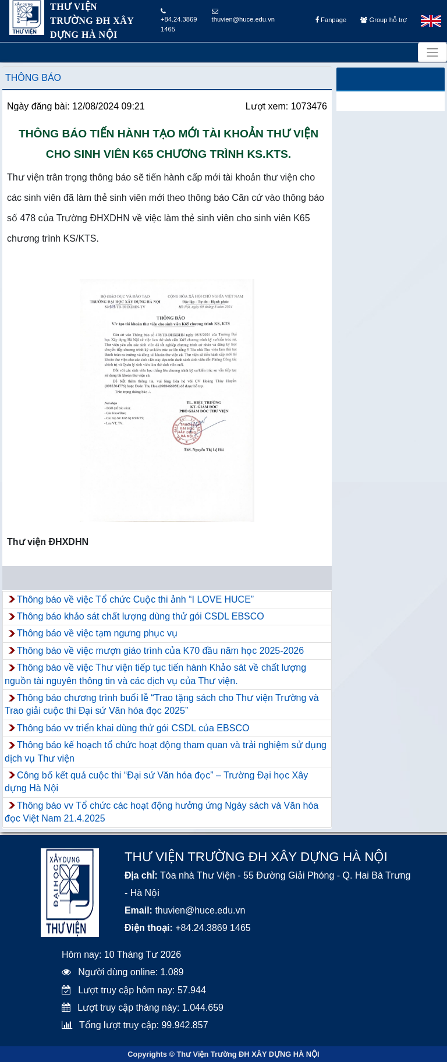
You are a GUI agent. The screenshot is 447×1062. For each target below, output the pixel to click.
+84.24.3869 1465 (179, 20)
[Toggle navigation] (432, 52)
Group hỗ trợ (383, 19)
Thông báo (33, 78)
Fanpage (330, 19)
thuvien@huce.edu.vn (243, 15)
